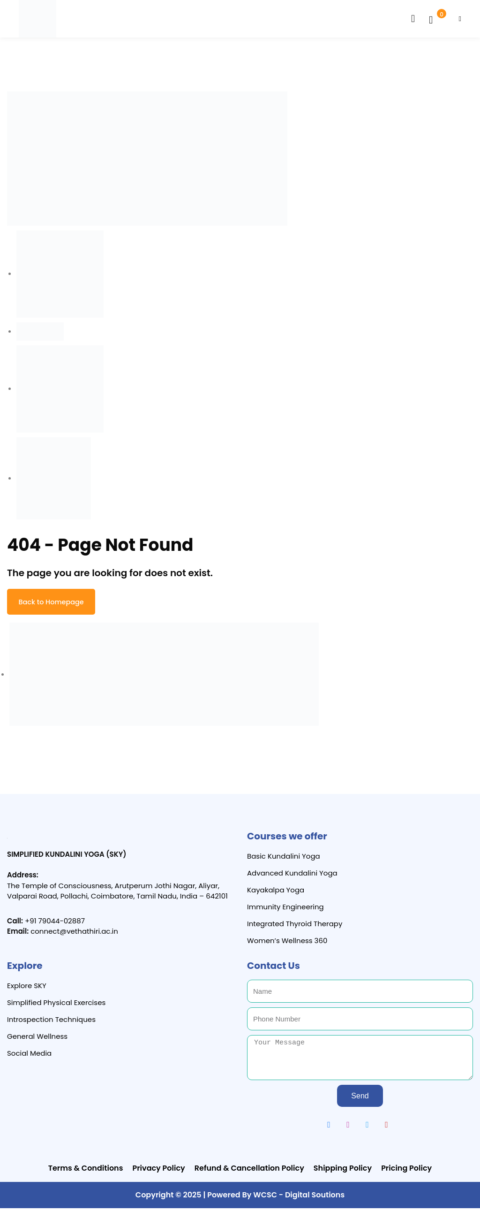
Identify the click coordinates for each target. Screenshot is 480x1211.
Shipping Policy (343, 1170)
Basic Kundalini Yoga (283, 859)
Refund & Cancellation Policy (249, 1170)
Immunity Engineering (285, 909)
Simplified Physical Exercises (56, 1005)
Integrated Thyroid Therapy (294, 926)
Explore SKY (26, 988)
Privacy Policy (158, 1170)
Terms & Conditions (85, 1170)
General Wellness (37, 1038)
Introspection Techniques (51, 1022)
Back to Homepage (55, 603)
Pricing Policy (406, 1170)
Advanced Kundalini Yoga (292, 876)
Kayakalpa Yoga (275, 893)
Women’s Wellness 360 (287, 943)
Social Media (29, 1055)
